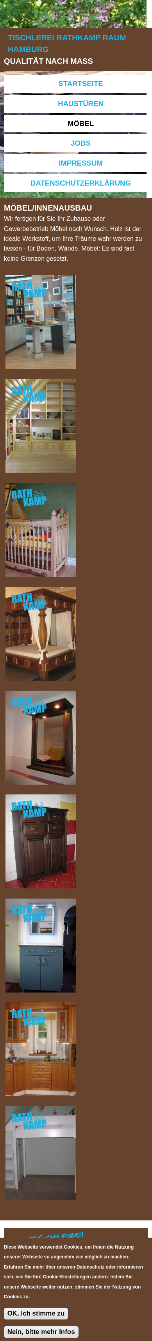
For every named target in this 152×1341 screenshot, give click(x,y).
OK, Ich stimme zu (36, 1318)
